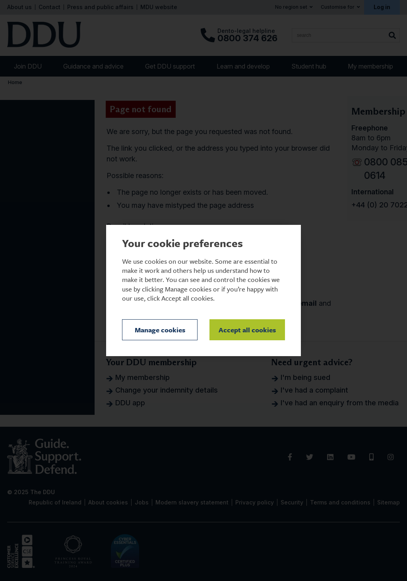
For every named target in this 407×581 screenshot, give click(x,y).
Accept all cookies (247, 330)
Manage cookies (160, 330)
